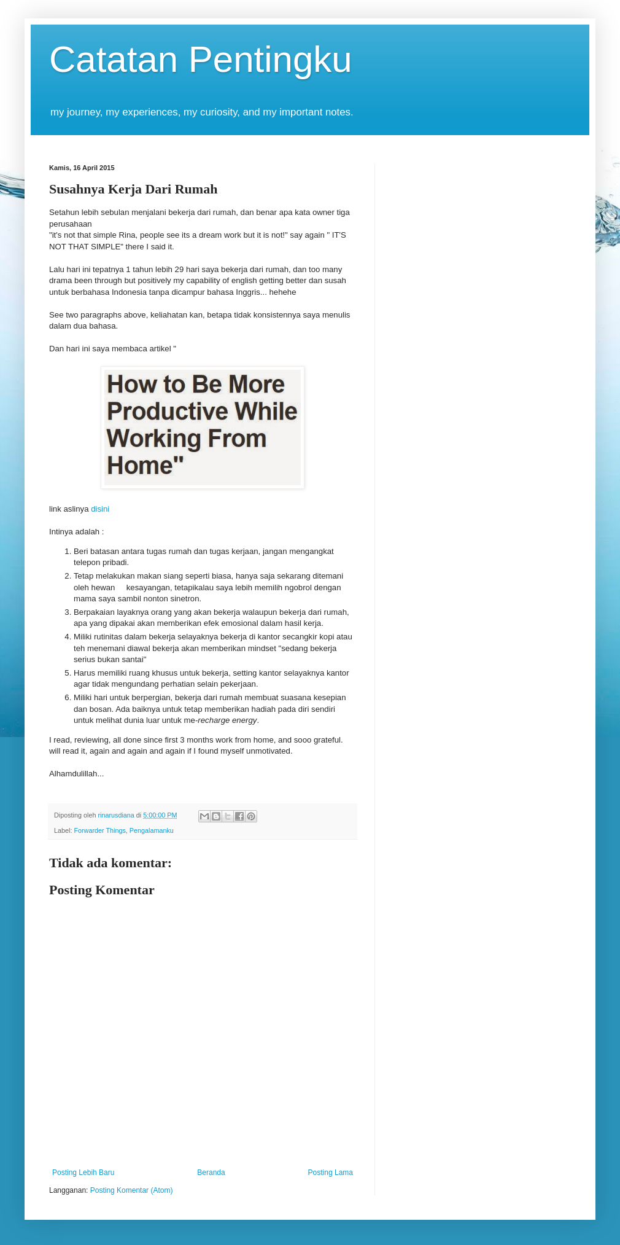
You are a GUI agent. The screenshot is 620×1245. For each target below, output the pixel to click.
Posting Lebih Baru (83, 1172)
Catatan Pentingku (200, 59)
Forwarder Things (99, 830)
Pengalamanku (152, 830)
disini (100, 508)
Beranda (211, 1172)
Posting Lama (330, 1172)
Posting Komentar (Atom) (131, 1190)
